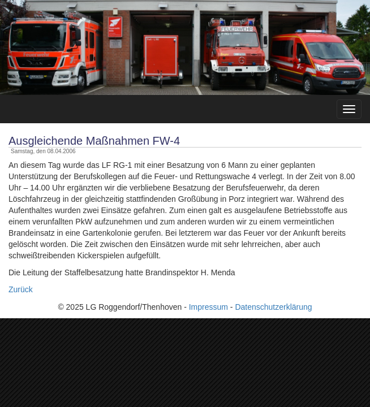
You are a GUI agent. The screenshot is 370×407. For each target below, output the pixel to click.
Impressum (208, 306)
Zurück (20, 289)
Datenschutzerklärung (273, 306)
